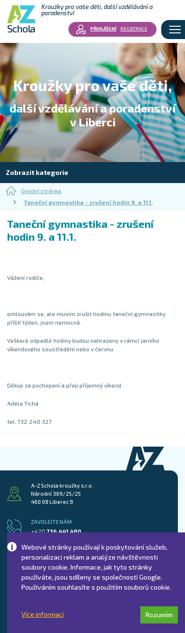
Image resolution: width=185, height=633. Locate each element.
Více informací (42, 614)
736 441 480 (56, 531)
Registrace (133, 28)
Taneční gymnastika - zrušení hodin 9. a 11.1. (88, 202)
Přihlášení (103, 28)
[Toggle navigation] (175, 29)
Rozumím (159, 615)
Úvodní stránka (33, 190)
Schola (21, 19)
